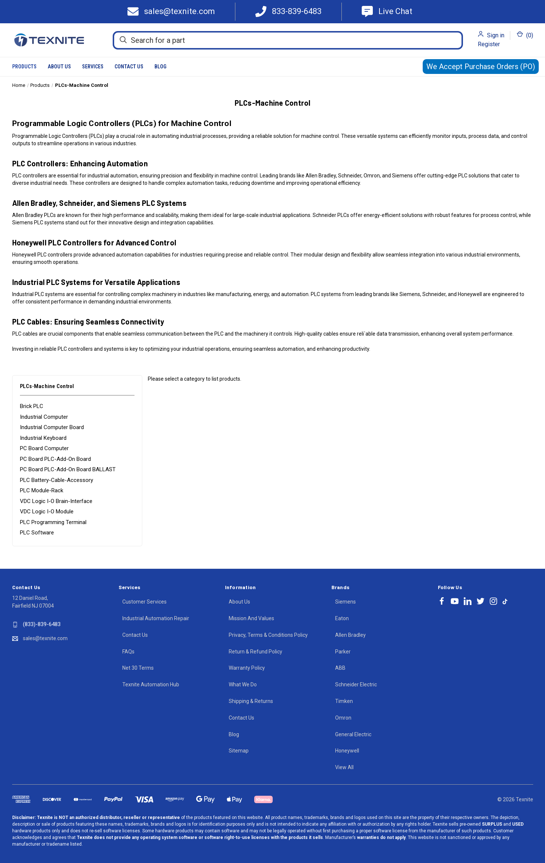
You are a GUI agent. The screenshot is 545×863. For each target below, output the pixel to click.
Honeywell (347, 751)
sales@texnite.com (45, 638)
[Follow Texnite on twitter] (480, 601)
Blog (160, 66)
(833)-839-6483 (42, 624)
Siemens (345, 602)
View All (344, 767)
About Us (59, 66)
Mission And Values (251, 618)
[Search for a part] (288, 40)
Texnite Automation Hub (150, 684)
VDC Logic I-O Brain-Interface (56, 501)
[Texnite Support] (387, 12)
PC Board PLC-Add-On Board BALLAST (68, 469)
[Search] (123, 40)
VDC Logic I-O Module (47, 511)
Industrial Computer (44, 417)
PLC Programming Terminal (53, 522)
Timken (344, 701)
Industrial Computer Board (52, 427)
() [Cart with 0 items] (525, 35)
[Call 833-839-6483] (288, 12)
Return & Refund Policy (255, 652)
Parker (343, 652)
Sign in (495, 35)
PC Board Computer (44, 448)
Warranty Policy (247, 668)
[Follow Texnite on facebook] (442, 601)
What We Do (243, 684)
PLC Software (37, 532)
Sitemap (239, 751)
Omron (343, 718)
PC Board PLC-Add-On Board (55, 459)
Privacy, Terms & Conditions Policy (268, 635)
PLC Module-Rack (41, 490)
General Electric (353, 734)
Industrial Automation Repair (155, 618)
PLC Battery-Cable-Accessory (56, 480)
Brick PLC (31, 406)
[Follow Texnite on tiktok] (505, 601)
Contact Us (129, 66)
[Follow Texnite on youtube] (455, 601)
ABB (340, 668)
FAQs (128, 652)
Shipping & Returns (251, 701)
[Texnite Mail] (173, 12)
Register (489, 44)
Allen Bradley (350, 635)
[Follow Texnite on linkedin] (467, 601)
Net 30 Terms (138, 668)
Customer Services (144, 602)
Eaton (342, 618)
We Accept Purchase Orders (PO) (480, 66)
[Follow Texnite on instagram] (493, 601)
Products (24, 66)
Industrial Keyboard (43, 438)
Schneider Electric (356, 684)
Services (92, 66)
